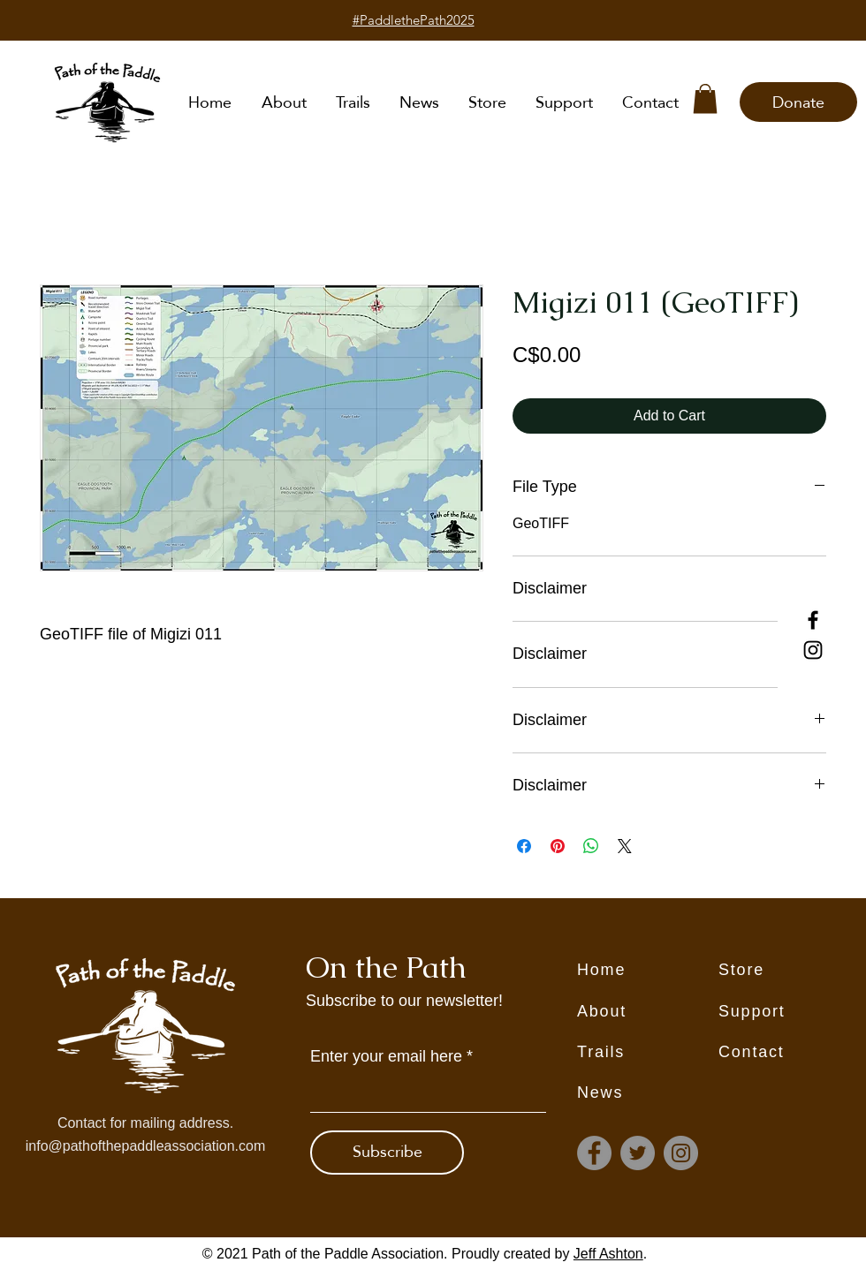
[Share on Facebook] (524, 846)
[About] (647, 1012)
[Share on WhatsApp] (591, 846)
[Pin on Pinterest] (557, 846)
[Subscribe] (387, 1152)
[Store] (789, 970)
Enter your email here (386, 1056)
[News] (647, 1093)
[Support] (789, 1012)
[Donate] (798, 102)
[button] (705, 98)
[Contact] (789, 1052)
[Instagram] (813, 650)
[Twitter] (637, 1153)
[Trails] (647, 1052)
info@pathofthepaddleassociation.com (146, 1145)
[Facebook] (813, 620)
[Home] (647, 970)
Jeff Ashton (608, 1253)
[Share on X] (624, 846)
